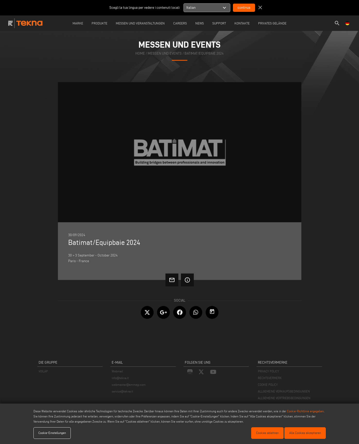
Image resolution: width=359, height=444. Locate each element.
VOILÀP (43, 371)
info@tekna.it (120, 378)
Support (219, 23)
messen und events (165, 53)
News (199, 23)
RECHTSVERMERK (270, 378)
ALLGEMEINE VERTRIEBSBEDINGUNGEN (284, 398)
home (140, 53)
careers (180, 23)
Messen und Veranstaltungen (140, 23)
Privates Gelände (272, 23)
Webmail (117, 371)
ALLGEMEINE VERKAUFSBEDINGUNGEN (284, 391)
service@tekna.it (122, 391)
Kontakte (242, 23)
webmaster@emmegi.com (129, 384)
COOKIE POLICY (268, 384)
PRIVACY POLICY (268, 371)
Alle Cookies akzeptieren (305, 432)
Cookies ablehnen (267, 432)
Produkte (99, 23)
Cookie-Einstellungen (52, 432)
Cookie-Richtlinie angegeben (305, 411)
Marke (78, 23)
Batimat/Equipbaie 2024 (204, 53)
